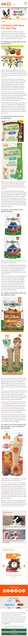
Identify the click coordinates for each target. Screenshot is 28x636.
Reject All (14, 630)
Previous (4, 566)
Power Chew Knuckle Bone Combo (12, 482)
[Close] (26, 610)
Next (24, 566)
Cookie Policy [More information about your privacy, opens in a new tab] (6, 623)
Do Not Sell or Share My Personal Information (14, 626)
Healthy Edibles (11, 416)
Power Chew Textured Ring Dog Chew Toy (14, 576)
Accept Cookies (13, 633)
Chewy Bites (4, 283)
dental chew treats (11, 187)
